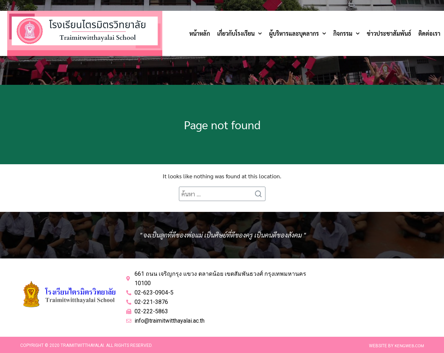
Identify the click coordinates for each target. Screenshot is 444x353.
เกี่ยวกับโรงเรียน (239, 33)
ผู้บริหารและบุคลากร (297, 33)
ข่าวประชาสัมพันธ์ (389, 33)
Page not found (222, 124)
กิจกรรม (346, 33)
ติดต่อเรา (429, 33)
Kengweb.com (409, 345)
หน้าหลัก (199, 33)
